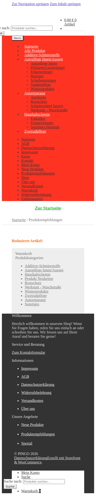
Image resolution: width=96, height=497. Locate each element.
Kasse (25, 156)
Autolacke (38, 97)
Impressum (29, 152)
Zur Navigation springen (30, 4)
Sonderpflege (41, 85)
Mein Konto (30, 165)
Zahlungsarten (32, 199)
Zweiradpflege (35, 131)
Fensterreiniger (42, 123)
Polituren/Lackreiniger (48, 68)
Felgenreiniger (42, 72)
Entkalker (38, 119)
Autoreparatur (35, 93)
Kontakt (27, 161)
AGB (25, 144)
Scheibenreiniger (43, 80)
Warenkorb (29, 190)
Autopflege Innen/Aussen (43, 59)
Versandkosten (32, 186)
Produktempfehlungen (38, 173)
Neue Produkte (32, 169)
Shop (25, 178)
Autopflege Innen (44, 63)
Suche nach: (13, 481)
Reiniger (37, 76)
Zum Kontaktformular (28, 352)
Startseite (28, 139)
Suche (25, 477)
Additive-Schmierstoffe (42, 266)
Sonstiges (32, 304)
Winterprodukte (37, 291)
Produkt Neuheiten (39, 279)
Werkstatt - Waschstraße (43, 287)
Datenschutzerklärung (37, 148)
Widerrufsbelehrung (36, 195)
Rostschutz (39, 102)
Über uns (28, 182)
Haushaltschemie (37, 114)
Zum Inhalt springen (65, 4)
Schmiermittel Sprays (47, 106)
